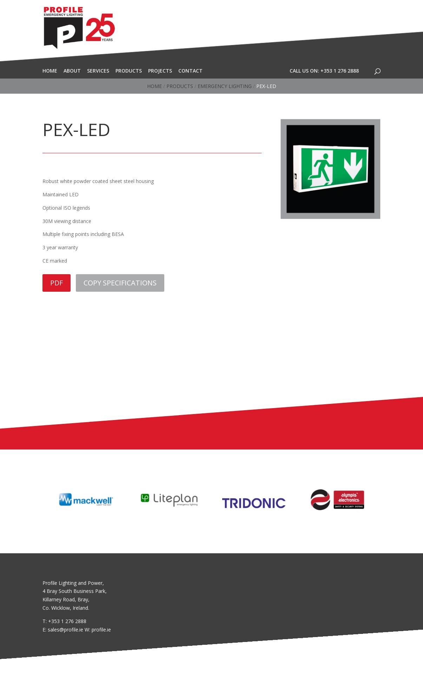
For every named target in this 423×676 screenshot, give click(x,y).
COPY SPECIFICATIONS (120, 283)
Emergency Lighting (225, 86)
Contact (190, 70)
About (72, 70)
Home (49, 70)
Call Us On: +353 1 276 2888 (324, 70)
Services (98, 70)
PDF (56, 283)
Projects (160, 70)
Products (128, 70)
